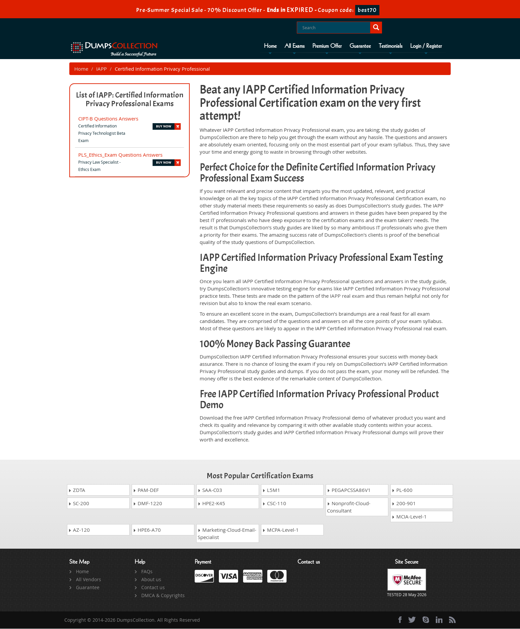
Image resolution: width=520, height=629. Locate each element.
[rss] (452, 620)
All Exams (294, 46)
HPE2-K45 (211, 503)
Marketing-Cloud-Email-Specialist (227, 534)
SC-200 (78, 503)
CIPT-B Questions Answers (108, 119)
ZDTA (76, 490)
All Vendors (88, 580)
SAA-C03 (210, 490)
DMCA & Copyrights (163, 595)
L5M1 (271, 490)
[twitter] (412, 620)
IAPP (101, 69)
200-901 (404, 503)
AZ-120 (79, 530)
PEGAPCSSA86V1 (349, 490)
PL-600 (402, 490)
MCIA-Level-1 (409, 516)
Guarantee (360, 46)
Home (270, 46)
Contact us (153, 587)
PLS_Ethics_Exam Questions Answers (120, 155)
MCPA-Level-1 (280, 530)
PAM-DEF (146, 490)
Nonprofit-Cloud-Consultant (348, 507)
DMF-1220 (147, 503)
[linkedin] (439, 620)
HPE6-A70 (147, 530)
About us (151, 580)
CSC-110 (274, 503)
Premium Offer (327, 46)
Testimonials (390, 46)
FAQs (147, 572)
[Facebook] (400, 620)
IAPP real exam (347, 296)
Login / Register (426, 46)
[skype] (425, 620)
